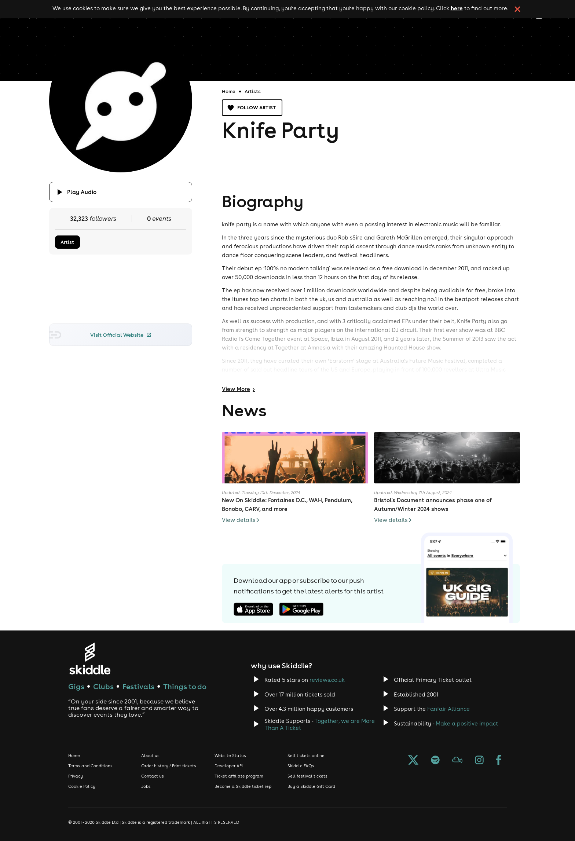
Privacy (75, 776)
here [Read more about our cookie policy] (457, 8)
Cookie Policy (81, 786)
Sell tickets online (306, 755)
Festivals (138, 686)
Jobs (146, 786)
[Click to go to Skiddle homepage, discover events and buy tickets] (89, 658)
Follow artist (252, 107)
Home (228, 91)
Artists (253, 91)
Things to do (184, 686)
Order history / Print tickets (168, 765)
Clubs (103, 686)
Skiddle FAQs (301, 765)
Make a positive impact (467, 723)
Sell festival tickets (307, 776)
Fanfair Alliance (448, 708)
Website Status (230, 755)
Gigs (76, 686)
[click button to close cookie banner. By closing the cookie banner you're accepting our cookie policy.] (517, 9)
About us (150, 755)
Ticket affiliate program (239, 776)
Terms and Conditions (90, 765)
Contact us (152, 776)
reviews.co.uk (327, 679)
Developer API (229, 765)
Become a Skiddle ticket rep (243, 786)
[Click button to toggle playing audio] (120, 192)
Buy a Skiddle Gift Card (311, 786)
